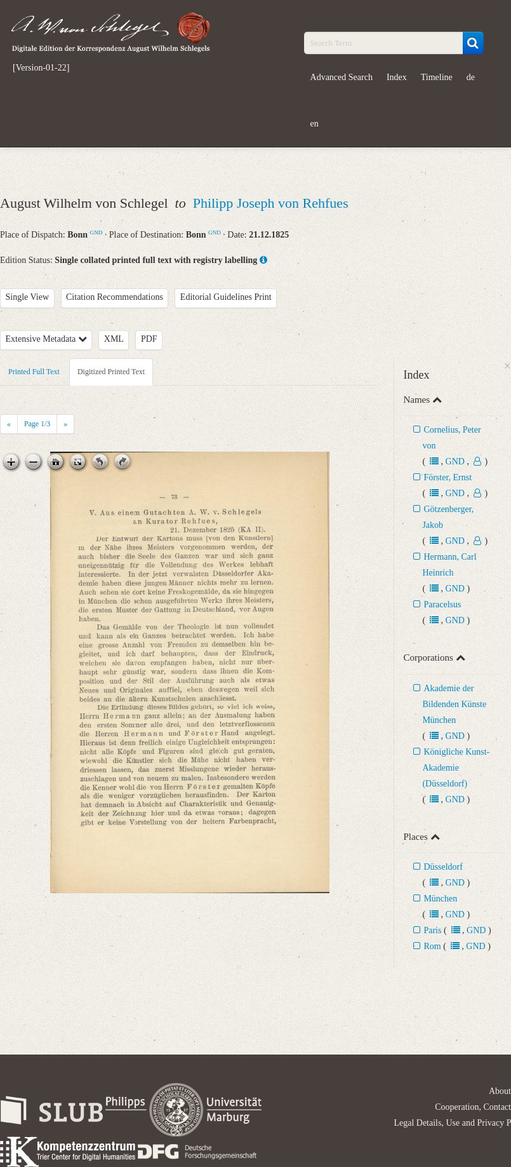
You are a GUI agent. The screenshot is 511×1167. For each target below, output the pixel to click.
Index (397, 77)
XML (114, 339)
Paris (432, 930)
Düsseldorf (442, 867)
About (500, 1091)
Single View (28, 297)
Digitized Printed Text (111, 371)
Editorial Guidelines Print (226, 297)
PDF (149, 339)
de (471, 77)
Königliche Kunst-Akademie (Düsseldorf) (455, 767)
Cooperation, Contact (473, 1107)
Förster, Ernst (447, 477)
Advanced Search (341, 77)
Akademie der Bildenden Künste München (454, 704)
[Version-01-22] (41, 68)
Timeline (437, 77)
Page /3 (37, 423)
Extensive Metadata (46, 339)
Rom (432, 946)
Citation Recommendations (114, 297)
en (314, 123)
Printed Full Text (34, 371)
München (440, 898)
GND (96, 232)
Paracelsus (442, 604)
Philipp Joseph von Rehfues (270, 203)
